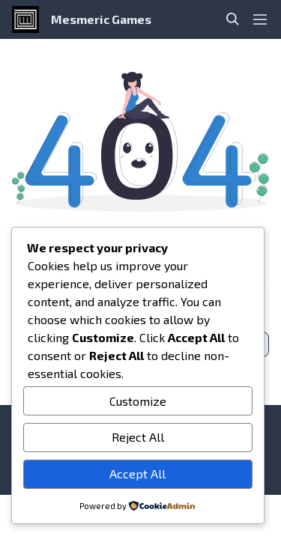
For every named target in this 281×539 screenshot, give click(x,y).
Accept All (137, 473)
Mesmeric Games (101, 19)
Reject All (138, 437)
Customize (137, 401)
